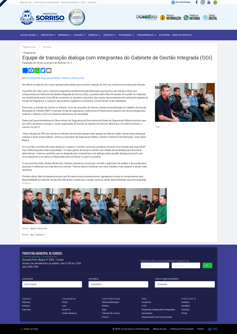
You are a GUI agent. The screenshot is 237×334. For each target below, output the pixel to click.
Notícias (47, 47)
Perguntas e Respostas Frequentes (158, 309)
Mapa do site (25, 2)
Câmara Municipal (110, 302)
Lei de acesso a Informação (135, 329)
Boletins (185, 302)
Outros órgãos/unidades (166, 279)
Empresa (95, 35)
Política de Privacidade (182, 329)
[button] (77, 17)
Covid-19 (66, 309)
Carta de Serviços (182, 35)
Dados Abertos (69, 313)
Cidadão (80, 35)
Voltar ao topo (29, 329)
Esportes (26, 309)
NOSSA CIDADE (30, 35)
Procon (105, 317)
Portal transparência (70, 2)
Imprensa (65, 35)
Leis (64, 306)
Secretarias (27, 279)
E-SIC (83, 2)
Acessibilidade (181, 2)
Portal (64, 302)
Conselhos (94, 279)
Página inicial (29, 47)
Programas (127, 35)
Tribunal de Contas (111, 313)
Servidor (110, 35)
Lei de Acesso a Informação (46, 2)
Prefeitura (48, 35)
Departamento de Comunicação (157, 317)
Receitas (186, 306)
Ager (104, 309)
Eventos (26, 306)
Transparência (147, 35)
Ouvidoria (91, 2)
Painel (200, 329)
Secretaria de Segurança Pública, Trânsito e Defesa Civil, (55, 78)
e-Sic (144, 306)
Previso (105, 306)
